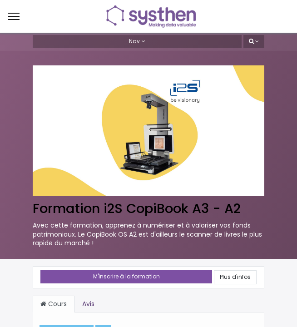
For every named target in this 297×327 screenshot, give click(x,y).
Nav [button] (134, 41)
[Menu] (13, 16)
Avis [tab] (88, 303)
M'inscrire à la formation (126, 276)
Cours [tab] (53, 303)
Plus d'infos (235, 277)
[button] (253, 41)
